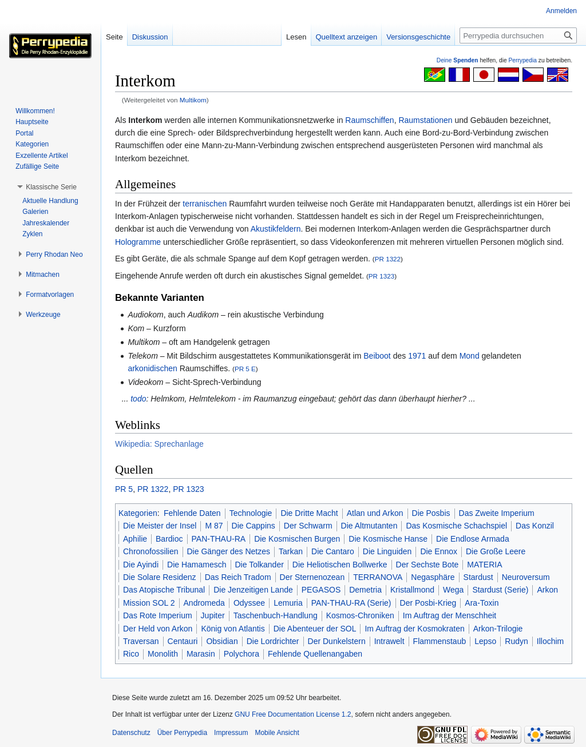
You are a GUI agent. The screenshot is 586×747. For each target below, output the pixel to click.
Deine (457, 60)
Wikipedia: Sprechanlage (159, 443)
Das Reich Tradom (238, 577)
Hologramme (138, 242)
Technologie (250, 513)
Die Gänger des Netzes (229, 551)
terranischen (205, 203)
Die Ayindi (141, 564)
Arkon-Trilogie (498, 628)
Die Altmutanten (369, 525)
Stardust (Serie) (500, 589)
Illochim (550, 641)
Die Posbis (431, 513)
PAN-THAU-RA (219, 538)
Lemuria (288, 602)
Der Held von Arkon (157, 628)
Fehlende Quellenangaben (315, 653)
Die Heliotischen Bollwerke (339, 564)
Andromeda (204, 602)
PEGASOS (321, 589)
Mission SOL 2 (149, 602)
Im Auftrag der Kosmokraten (414, 628)
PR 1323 (381, 276)
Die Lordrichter (273, 641)
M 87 (214, 525)
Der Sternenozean (312, 577)
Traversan (141, 641)
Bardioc (169, 538)
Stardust (478, 577)
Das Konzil (535, 525)
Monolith (163, 653)
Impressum (231, 733)
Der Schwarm (308, 525)
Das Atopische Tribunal (164, 589)
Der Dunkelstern (337, 641)
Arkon (547, 589)
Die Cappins (253, 525)
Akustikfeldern (276, 228)
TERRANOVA (377, 577)
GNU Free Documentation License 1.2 (293, 714)
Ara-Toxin (481, 602)
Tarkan (291, 551)
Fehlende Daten (192, 513)
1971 (417, 355)
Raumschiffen (369, 120)
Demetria (365, 589)
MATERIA (484, 564)
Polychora (241, 653)
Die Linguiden (387, 551)
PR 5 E (245, 368)
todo (138, 398)
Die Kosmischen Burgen (297, 538)
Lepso (485, 641)
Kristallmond (412, 589)
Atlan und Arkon (375, 513)
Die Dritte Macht (309, 513)
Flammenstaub (439, 641)
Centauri (183, 641)
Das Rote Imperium (157, 615)
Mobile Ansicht (277, 733)
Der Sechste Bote (427, 564)
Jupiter (213, 615)
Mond (470, 355)
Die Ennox (438, 551)
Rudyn (516, 641)
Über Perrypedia (182, 733)
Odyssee (249, 602)
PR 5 (124, 489)
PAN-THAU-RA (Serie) (351, 602)
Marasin (201, 653)
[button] (51, 187)
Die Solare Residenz (159, 577)
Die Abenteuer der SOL (315, 628)
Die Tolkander (259, 564)
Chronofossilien (151, 551)
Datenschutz (131, 733)
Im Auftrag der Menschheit (449, 615)
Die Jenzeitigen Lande (253, 589)
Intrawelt (389, 641)
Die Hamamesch (196, 564)
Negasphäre (432, 577)
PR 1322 (388, 259)
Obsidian (221, 641)
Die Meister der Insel (159, 525)
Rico (131, 653)
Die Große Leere (495, 551)
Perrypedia (522, 60)
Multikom (193, 100)
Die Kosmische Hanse (388, 538)
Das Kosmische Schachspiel (456, 525)
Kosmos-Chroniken (360, 615)
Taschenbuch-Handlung (275, 615)
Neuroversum (526, 577)
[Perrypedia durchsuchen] (518, 35)
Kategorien (137, 513)
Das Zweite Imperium (496, 513)
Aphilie (135, 538)
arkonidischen (152, 368)
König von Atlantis (232, 628)
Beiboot (376, 355)
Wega (453, 589)
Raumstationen (425, 120)
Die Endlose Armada (472, 538)
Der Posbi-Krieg (428, 602)
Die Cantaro (332, 551)
